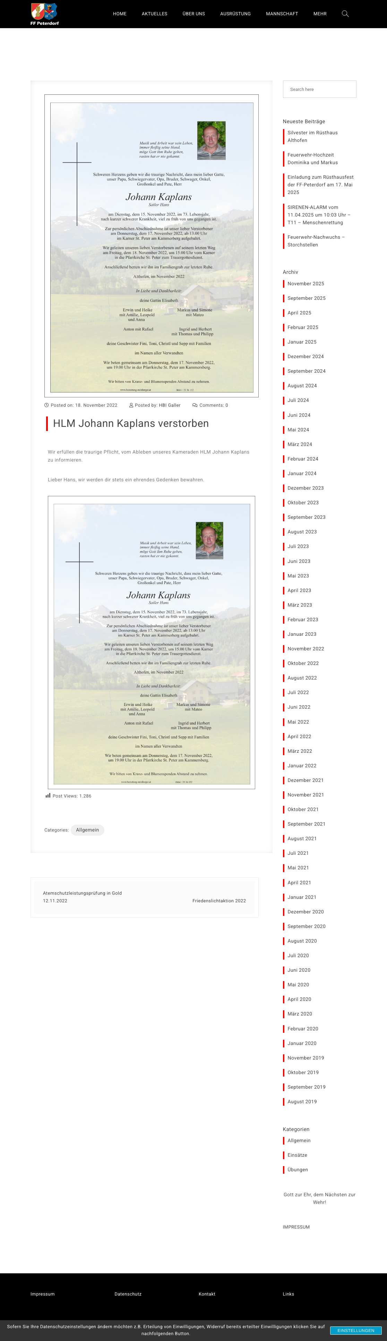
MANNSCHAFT (282, 14)
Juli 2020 (298, 956)
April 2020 (300, 999)
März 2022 (300, 751)
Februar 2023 (303, 620)
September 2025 (307, 298)
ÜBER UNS (194, 14)
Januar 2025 (302, 342)
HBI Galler (170, 405)
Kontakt (207, 1294)
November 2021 (306, 795)
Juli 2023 (298, 546)
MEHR (320, 14)
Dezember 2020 (306, 912)
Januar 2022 (302, 766)
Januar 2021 (302, 897)
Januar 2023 (302, 634)
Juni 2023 (299, 561)
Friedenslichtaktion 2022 (219, 901)
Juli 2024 (298, 400)
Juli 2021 (298, 853)
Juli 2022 (298, 692)
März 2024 (300, 444)
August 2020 (302, 941)
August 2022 (302, 678)
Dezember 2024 (306, 357)
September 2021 (307, 824)
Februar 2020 (303, 1029)
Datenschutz (128, 1294)
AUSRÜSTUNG (235, 14)
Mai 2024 (298, 430)
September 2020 (307, 926)
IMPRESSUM (296, 1227)
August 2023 (302, 532)
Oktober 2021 (303, 809)
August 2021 (302, 839)
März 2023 (300, 605)
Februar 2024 (303, 459)
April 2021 (300, 883)
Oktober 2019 (303, 1073)
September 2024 (307, 371)
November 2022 (306, 649)
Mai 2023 (298, 576)
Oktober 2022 (303, 663)
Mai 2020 (298, 985)
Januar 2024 (302, 473)
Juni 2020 (299, 970)
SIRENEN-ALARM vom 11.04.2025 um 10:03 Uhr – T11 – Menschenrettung (319, 215)
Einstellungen (356, 1330)
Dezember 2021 (306, 780)
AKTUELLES (154, 14)
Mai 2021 (298, 868)
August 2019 (302, 1102)
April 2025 (300, 313)
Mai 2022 (298, 722)
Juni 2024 (299, 415)
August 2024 (302, 386)
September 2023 (307, 517)
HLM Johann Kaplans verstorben (131, 424)
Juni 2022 (299, 707)
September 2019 (307, 1087)
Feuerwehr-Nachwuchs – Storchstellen (316, 241)
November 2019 (306, 1058)
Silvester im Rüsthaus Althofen (313, 136)
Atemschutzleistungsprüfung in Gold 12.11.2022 (82, 897)
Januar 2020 (302, 1043)
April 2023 (300, 590)
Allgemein (87, 830)
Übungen (298, 1170)
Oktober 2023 (303, 503)
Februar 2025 (303, 327)
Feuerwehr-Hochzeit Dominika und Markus (313, 159)
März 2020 (300, 1014)
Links (288, 1294)
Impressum (43, 1294)
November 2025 (306, 284)
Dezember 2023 (306, 488)
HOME (120, 14)
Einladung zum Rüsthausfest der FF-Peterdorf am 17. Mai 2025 (321, 185)
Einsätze (298, 1155)
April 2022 (300, 737)
